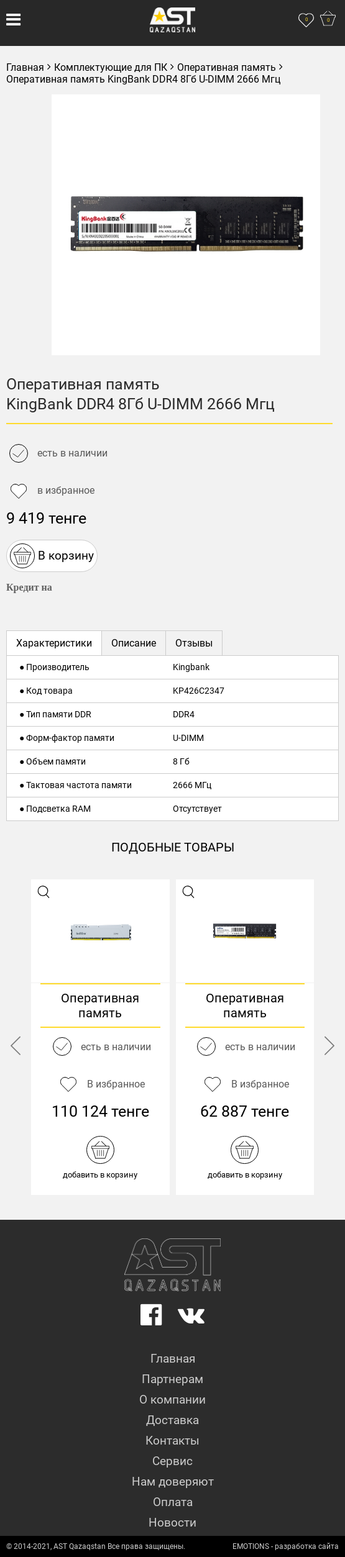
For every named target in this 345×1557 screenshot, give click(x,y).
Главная (25, 67)
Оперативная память (226, 67)
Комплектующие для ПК (110, 67)
